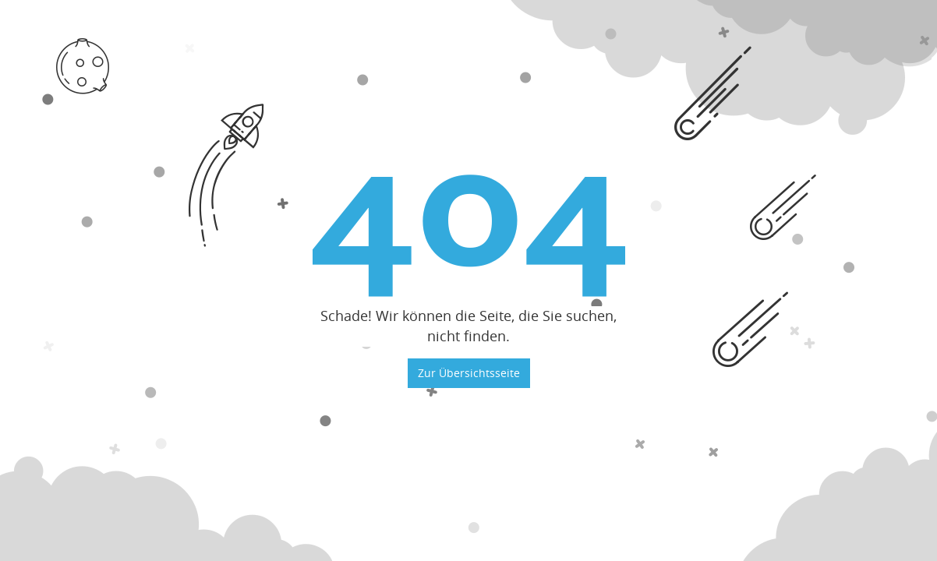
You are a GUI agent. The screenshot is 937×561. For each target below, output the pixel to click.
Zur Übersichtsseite (469, 372)
